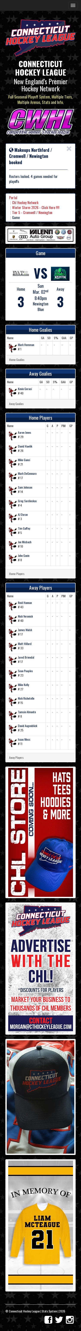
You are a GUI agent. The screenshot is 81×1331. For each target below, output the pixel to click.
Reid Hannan (25, 602)
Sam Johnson (25, 487)
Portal (13, 197)
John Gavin (23, 555)
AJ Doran (23, 514)
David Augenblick (27, 725)
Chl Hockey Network (25, 202)
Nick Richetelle (26, 698)
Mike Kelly (23, 684)
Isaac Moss (24, 739)
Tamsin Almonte (27, 712)
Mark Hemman (26, 344)
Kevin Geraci (25, 388)
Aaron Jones (24, 432)
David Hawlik (25, 446)
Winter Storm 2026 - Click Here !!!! (35, 207)
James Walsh (25, 629)
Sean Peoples (25, 671)
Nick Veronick (25, 616)
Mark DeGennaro (27, 473)
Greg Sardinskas (27, 501)
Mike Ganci (24, 459)
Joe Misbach (24, 542)
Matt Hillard (25, 643)
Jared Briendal (26, 657)
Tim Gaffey (24, 528)
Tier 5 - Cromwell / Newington (32, 212)
